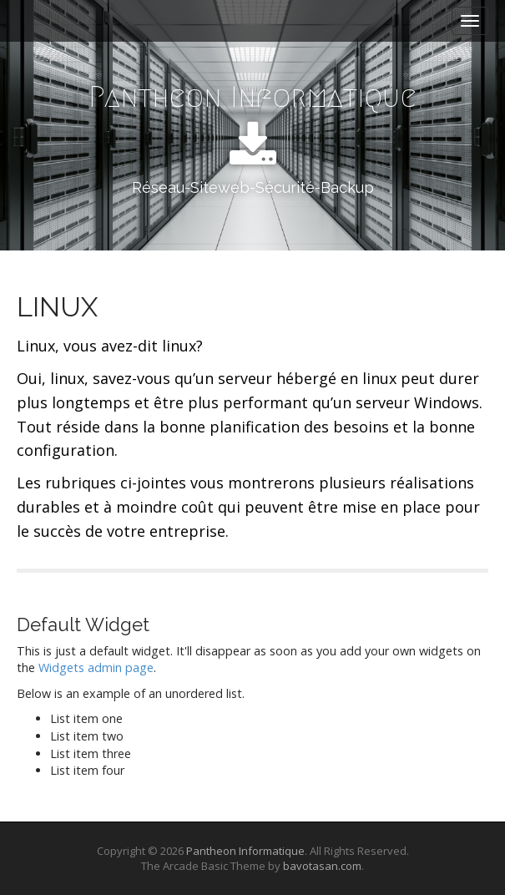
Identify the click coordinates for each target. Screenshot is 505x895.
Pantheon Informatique (252, 96)
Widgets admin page (96, 667)
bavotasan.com (322, 865)
